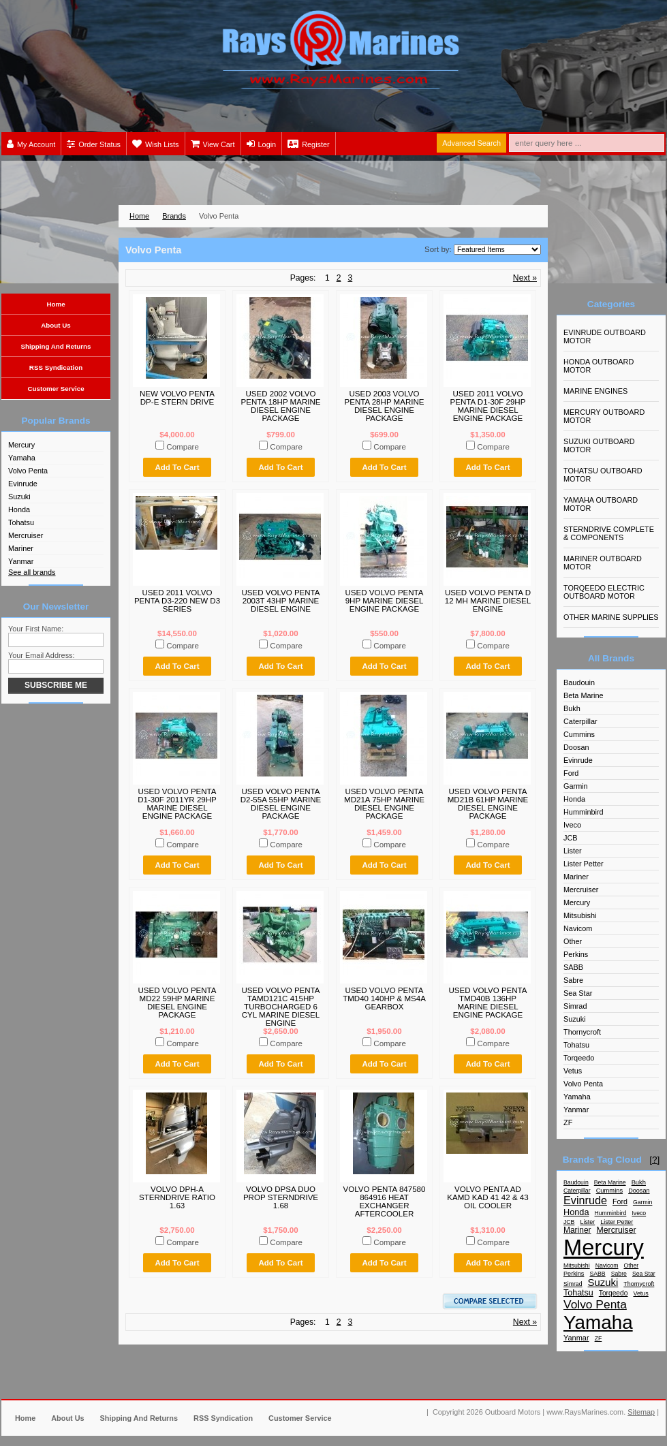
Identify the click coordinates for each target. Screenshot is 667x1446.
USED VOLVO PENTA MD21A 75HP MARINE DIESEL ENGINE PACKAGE (384, 803)
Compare (182, 447)
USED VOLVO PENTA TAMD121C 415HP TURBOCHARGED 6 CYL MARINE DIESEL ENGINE (280, 1006)
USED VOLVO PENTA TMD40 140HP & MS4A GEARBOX (384, 998)
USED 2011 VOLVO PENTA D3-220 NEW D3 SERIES (177, 600)
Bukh (571, 708)
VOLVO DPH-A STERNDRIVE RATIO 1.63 (177, 1197)
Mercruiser (25, 535)
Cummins (579, 734)
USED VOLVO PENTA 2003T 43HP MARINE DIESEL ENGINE (280, 600)
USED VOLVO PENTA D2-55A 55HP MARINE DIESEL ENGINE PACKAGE (281, 803)
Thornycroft (582, 1032)
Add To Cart (177, 467)
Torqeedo (578, 1058)
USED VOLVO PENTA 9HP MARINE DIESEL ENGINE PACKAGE (384, 600)
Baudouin (579, 682)
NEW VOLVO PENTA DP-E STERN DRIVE (177, 398)
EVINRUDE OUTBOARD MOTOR (604, 336)
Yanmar (20, 561)
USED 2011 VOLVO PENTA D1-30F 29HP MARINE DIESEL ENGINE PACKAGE (488, 406)
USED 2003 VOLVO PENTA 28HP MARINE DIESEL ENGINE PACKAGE (384, 406)
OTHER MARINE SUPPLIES (611, 617)
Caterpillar (580, 721)
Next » (525, 278)
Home (139, 216)
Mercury (21, 445)
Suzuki (19, 496)
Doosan (576, 747)
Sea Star (577, 993)
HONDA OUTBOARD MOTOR (598, 366)
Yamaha (21, 458)
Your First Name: (35, 629)
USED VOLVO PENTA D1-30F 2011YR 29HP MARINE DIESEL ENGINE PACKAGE (177, 803)
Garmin (575, 786)
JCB (570, 838)
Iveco (572, 825)
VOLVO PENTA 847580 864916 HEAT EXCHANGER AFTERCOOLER (384, 1201)
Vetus (572, 1071)
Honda (19, 509)
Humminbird (583, 812)
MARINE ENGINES (595, 391)
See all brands (32, 572)
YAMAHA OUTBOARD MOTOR (600, 504)
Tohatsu (21, 522)
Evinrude (22, 484)
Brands (174, 216)
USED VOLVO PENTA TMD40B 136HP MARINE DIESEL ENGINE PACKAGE (487, 1002)
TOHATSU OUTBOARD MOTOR (602, 475)
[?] (654, 1159)
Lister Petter (583, 864)
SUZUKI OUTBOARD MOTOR (599, 445)
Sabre (573, 980)
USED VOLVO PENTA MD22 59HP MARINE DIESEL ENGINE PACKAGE (177, 1002)
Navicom (577, 928)
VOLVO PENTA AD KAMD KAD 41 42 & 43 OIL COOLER (487, 1197)
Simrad (575, 1006)
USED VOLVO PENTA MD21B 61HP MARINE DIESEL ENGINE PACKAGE (488, 803)
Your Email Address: (41, 655)
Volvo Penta (28, 471)
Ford (570, 773)
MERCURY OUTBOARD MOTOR (604, 416)
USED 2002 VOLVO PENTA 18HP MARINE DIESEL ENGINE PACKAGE (280, 406)
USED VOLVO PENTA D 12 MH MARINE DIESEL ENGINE (488, 600)
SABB (573, 967)
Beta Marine (583, 695)
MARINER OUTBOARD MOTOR (602, 562)
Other (572, 941)
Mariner (20, 548)
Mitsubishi (579, 915)
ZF (567, 1122)
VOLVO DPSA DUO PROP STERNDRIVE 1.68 (280, 1197)
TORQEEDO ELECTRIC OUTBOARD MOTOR (604, 592)
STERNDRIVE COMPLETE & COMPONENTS (608, 533)
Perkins (575, 954)
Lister (572, 851)
